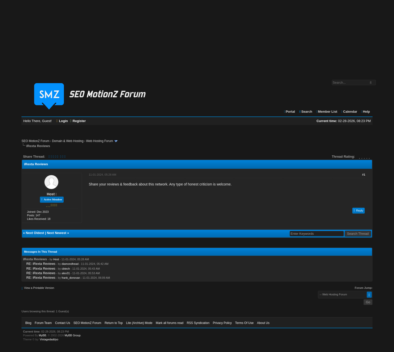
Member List (326, 111)
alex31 (66, 273)
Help (365, 111)
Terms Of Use (244, 323)
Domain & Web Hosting (68, 141)
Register (78, 121)
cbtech (66, 268)
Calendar (349, 111)
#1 (363, 174)
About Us (263, 323)
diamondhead (70, 263)
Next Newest (56, 233)
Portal (289, 111)
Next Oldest (35, 233)
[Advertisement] (197, 37)
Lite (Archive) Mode (139, 323)
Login (62, 121)
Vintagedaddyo (49, 339)
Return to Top (114, 323)
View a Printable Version (39, 287)
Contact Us (62, 323)
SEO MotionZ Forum (35, 141)
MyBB (42, 335)
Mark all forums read (169, 323)
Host (51, 194)
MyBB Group (73, 335)
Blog (28, 323)
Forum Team (43, 323)
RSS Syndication (198, 323)
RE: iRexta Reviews (40, 264)
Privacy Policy (222, 323)
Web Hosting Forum (99, 141)
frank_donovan (71, 277)
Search (305, 111)
